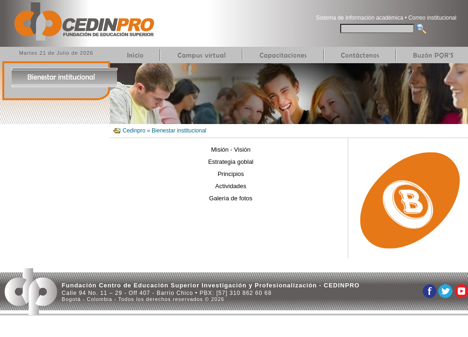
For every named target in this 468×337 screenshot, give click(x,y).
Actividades (230, 186)
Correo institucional (432, 18)
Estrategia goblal (231, 161)
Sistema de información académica (359, 18)
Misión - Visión (230, 149)
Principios (231, 173)
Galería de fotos (231, 198)
